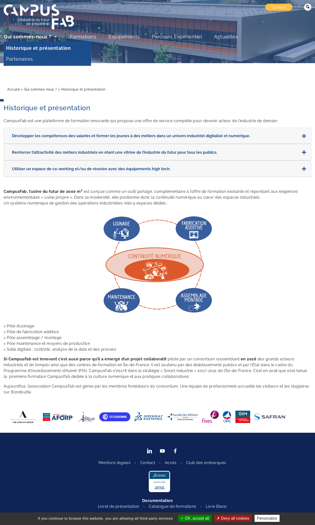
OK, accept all (195, 518)
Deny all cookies (233, 518)
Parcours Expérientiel (177, 37)
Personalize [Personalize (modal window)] (267, 518)
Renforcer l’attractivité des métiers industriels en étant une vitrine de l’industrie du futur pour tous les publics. (159, 152)
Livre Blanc (216, 506)
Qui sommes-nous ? (31, 37)
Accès (171, 462)
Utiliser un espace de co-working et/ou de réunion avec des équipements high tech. (159, 169)
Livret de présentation (118, 506)
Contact (278, 7)
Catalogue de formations (172, 506)
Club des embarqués (206, 462)
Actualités (226, 37)
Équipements (124, 37)
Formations (83, 37)
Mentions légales (115, 462)
